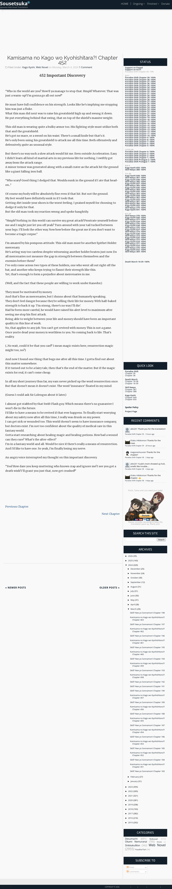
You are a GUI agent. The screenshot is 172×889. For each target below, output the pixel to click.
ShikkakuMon (132, 845)
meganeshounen (138, 452)
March (134, 609)
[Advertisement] (86, 33)
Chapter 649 (131, 397)
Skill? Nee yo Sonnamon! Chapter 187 (147, 725)
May (133, 600)
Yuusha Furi (140, 849)
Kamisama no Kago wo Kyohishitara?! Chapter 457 (147, 696)
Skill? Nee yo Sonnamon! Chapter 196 (147, 635)
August (134, 586)
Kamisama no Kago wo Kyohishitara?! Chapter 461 (147, 641)
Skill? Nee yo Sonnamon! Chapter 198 (147, 612)
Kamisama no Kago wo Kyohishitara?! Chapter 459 (147, 664)
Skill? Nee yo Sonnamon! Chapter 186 (147, 736)
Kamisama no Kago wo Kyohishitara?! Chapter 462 (147, 630)
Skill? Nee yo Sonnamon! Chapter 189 (147, 702)
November (136, 573)
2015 (130, 822)
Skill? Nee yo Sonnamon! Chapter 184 (147, 759)
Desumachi (131, 838)
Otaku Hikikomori (138, 440)
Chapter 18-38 (131, 381)
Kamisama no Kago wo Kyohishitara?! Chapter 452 (62, 60)
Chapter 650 (131, 399)
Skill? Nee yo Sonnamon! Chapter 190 (147, 690)
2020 (130, 800)
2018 (130, 809)
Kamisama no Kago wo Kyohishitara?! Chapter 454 (147, 731)
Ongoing (138, 3)
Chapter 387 (131, 389)
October (135, 577)
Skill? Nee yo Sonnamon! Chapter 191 (147, 686)
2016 (130, 818)
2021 (130, 795)
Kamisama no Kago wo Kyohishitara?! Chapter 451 (147, 765)
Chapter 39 (130, 373)
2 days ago (149, 457)
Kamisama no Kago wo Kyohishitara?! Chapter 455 (147, 719)
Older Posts (110, 587)
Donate (165, 3)
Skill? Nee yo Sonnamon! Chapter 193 (147, 670)
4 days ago (149, 469)
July (132, 591)
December (136, 568)
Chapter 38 (130, 375)
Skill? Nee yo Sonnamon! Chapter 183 (147, 771)
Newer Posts (15, 587)
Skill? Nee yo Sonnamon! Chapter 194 (147, 658)
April (133, 604)
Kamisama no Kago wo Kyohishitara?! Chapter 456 (147, 708)
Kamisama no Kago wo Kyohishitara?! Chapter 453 (147, 742)
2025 (130, 560)
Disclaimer (165, 887)
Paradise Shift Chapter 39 (134, 434)
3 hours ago (150, 434)
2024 (130, 565)
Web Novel (42, 67)
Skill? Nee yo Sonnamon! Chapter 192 (147, 681)
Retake (159, 842)
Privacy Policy (154, 887)
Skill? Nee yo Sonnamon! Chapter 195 (147, 647)
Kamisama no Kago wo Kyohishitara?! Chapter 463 (147, 618)
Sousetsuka (14, 3)
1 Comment (85, 67)
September (136, 582)
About (134, 887)
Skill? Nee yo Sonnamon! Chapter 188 (147, 713)
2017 (130, 813)
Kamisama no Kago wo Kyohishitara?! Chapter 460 (147, 653)
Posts (130, 867)
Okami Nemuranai (136, 841)
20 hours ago (150, 446)
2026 (130, 556)
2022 (130, 791)
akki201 (134, 428)
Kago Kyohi (28, 67)
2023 (130, 786)
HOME (124, 3)
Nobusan (153, 839)
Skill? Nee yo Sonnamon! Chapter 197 (147, 624)
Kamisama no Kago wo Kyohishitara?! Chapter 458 (147, 676)
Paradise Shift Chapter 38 (134, 457)
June (133, 595)
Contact (142, 887)
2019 (130, 804)
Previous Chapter (16, 506)
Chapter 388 (131, 391)
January (134, 781)
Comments (133, 871)
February (135, 776)
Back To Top (7, 887)
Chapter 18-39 (131, 383)
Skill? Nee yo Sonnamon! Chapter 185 (147, 748)
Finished (152, 3)
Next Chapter (111, 514)
